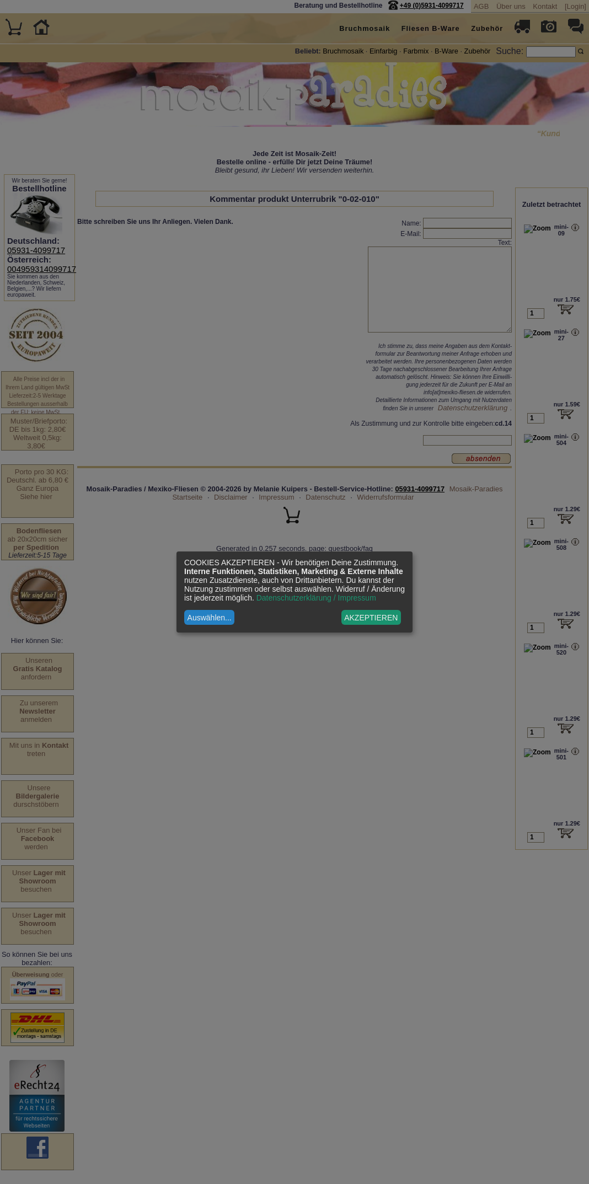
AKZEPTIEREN (371, 617)
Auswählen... (210, 617)
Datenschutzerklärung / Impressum (316, 597)
